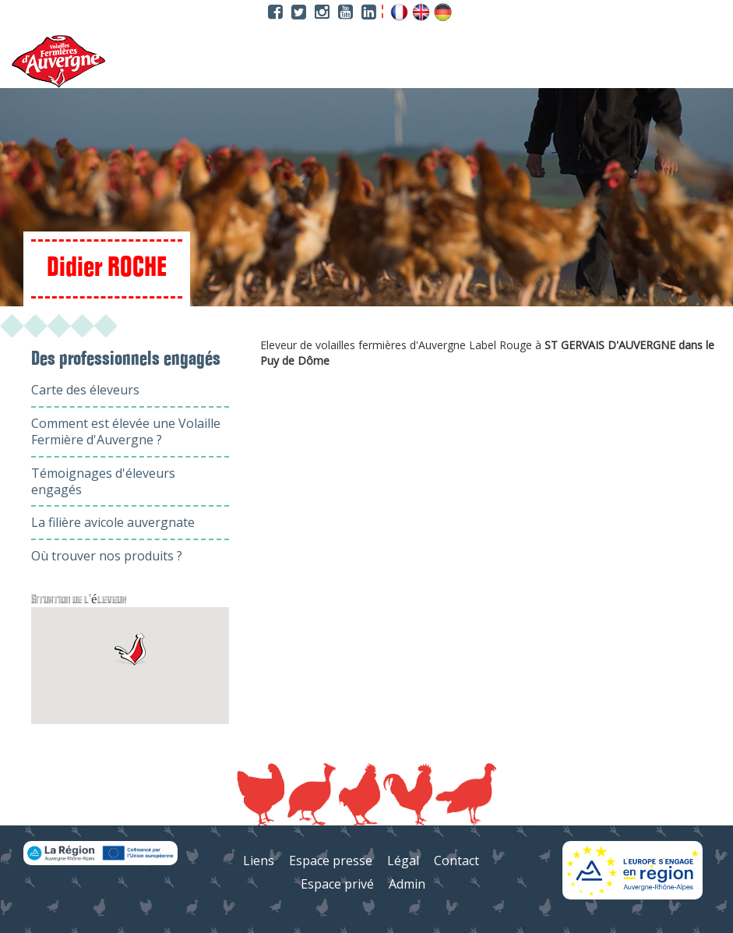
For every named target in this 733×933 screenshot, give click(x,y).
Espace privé (337, 883)
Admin (407, 883)
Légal (403, 860)
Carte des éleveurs (85, 389)
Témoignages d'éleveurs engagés (103, 481)
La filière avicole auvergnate (113, 522)
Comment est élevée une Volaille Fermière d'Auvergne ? (125, 431)
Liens (258, 860)
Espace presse (330, 860)
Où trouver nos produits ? (106, 555)
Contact (456, 860)
